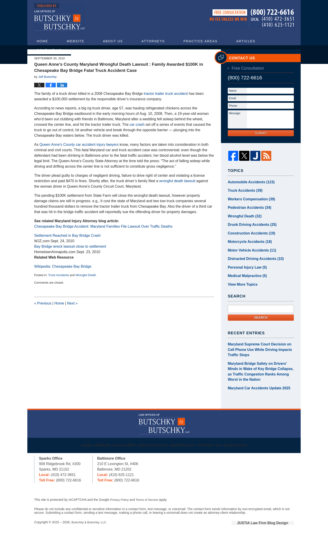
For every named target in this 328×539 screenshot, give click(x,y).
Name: (233, 105)
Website (75, 41)
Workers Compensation (249, 212)
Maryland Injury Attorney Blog (59, 17)
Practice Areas (201, 41)
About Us (113, 41)
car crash (137, 139)
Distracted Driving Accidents (253, 268)
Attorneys (153, 41)
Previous (42, 318)
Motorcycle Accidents (247, 252)
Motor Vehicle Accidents (249, 260)
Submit (261, 147)
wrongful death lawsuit (177, 195)
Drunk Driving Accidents (250, 236)
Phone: (233, 120)
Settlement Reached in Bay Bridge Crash (67, 250)
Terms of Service (149, 502)
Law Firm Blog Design (272, 525)
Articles (245, 41)
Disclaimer (126, 444)
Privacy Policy (155, 444)
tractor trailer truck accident (166, 108)
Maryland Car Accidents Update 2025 (256, 391)
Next (72, 318)
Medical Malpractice (245, 284)
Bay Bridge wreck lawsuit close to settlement (70, 261)
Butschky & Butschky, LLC (90, 524)
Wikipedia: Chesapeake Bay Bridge (62, 281)
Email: (232, 112)
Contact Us (49, 50)
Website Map (185, 444)
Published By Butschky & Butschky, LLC (252, 18)
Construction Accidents (249, 244)
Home (42, 41)
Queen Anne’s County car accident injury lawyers (78, 159)
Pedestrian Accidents (247, 220)
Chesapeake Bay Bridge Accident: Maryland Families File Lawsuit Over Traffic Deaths (103, 241)
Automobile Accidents (249, 196)
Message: (235, 127)
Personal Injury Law (245, 276)
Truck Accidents (58, 289)
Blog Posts (240, 444)
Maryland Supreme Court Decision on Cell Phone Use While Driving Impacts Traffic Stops (259, 356)
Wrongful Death (85, 289)
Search (260, 324)
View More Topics (241, 292)
